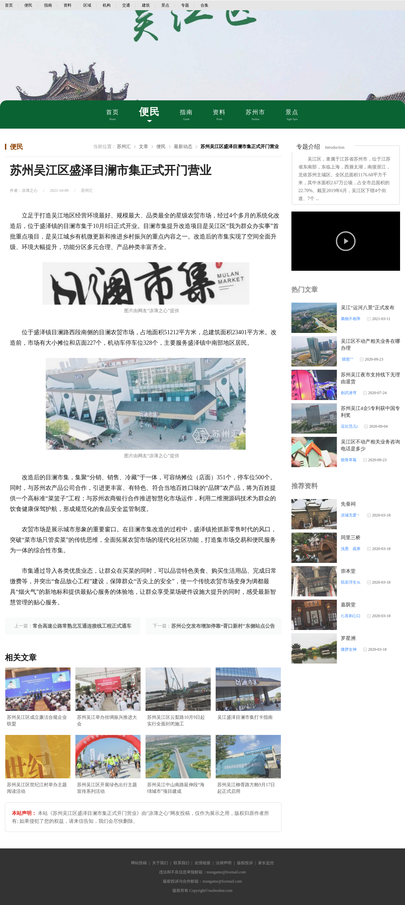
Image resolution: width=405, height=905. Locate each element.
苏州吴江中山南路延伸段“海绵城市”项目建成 (175, 788)
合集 (204, 5)
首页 (9, 5)
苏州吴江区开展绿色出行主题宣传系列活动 (107, 788)
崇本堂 (348, 571)
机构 (107, 5)
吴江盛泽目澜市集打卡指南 (245, 717)
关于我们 (160, 863)
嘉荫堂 (348, 604)
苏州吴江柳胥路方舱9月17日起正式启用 (246, 788)
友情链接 (202, 863)
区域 (87, 5)
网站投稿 (139, 863)
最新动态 (183, 146)
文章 (143, 146)
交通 (126, 5)
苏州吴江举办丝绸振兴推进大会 (107, 720)
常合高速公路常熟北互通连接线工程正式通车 (82, 626)
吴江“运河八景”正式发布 (367, 307)
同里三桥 (351, 537)
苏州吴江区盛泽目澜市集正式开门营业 (240, 146)
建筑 (146, 5)
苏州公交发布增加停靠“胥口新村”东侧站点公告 (223, 626)
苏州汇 (124, 146)
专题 (185, 5)
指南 (48, 5)
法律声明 (223, 863)
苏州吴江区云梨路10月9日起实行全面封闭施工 (176, 720)
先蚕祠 (348, 504)
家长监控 (266, 863)
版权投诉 (245, 863)
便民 (28, 5)
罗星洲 (348, 638)
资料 (67, 5)
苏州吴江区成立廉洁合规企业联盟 (37, 720)
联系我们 (181, 863)
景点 (165, 5)
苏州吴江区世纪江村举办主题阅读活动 (37, 788)
